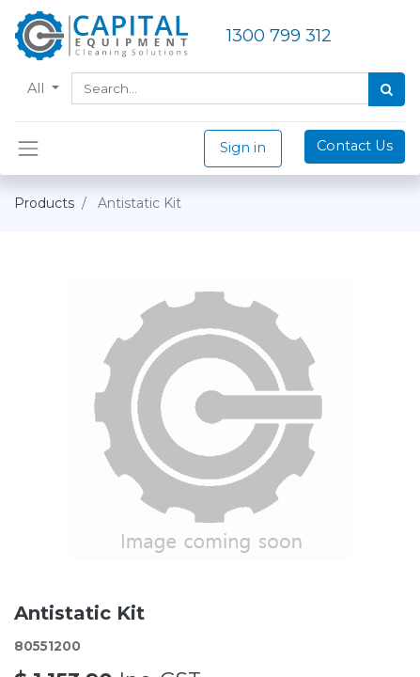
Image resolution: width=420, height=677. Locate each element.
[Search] (386, 89)
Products (44, 203)
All (37, 88)
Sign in (243, 147)
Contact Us (355, 145)
